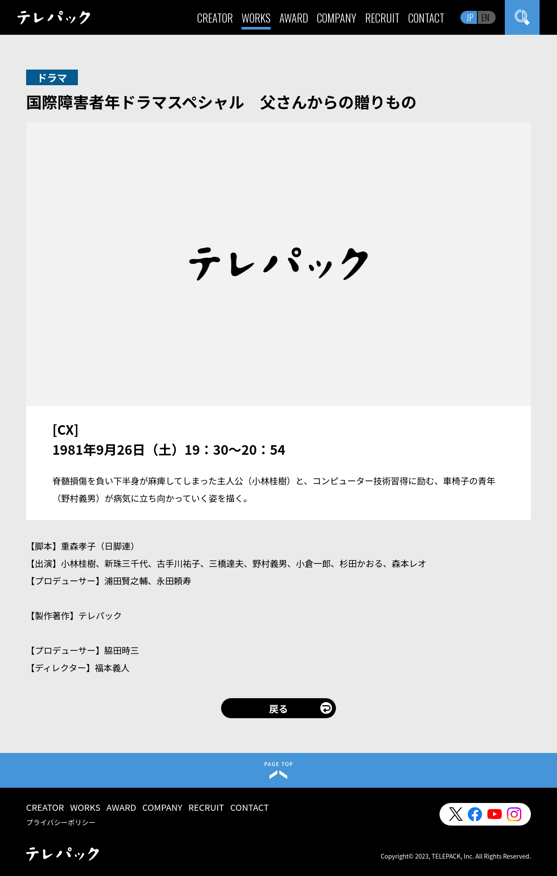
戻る (278, 708)
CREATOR (215, 18)
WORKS (256, 18)
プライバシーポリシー (61, 822)
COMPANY (336, 18)
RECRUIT (382, 18)
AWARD (293, 18)
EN (485, 17)
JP (469, 17)
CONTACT (426, 18)
